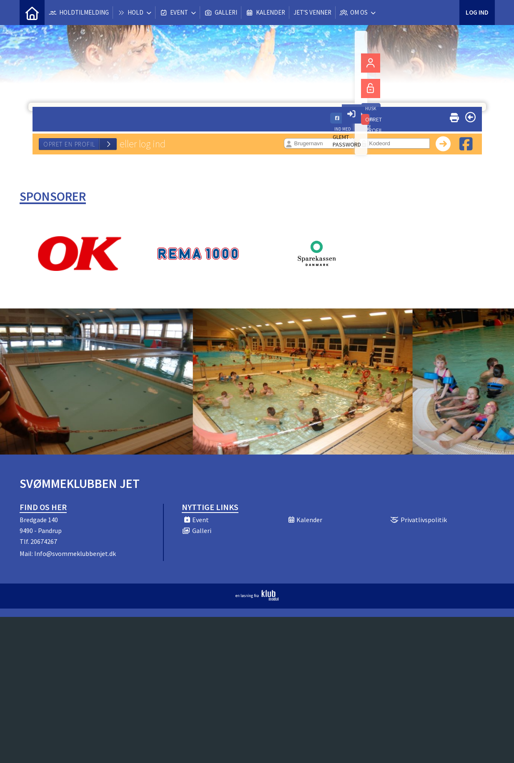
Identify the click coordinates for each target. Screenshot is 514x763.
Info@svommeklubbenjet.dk (75, 553)
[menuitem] (32, 12)
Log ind (477, 12)
